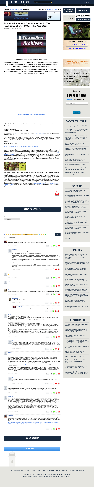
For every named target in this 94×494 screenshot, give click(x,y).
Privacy (39, 470)
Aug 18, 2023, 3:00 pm (12, 428)
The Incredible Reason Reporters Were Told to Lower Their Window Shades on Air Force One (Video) (77, 263)
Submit (77, 112)
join (11, 127)
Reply (47, 245)
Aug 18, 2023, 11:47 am (13, 411)
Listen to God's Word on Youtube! (77, 45)
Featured (12, 5)
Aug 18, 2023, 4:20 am (12, 373)
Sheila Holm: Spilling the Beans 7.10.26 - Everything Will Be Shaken (75, 144)
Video (63, 5)
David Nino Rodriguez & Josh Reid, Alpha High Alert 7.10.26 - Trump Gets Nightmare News (76, 149)
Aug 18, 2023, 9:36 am (12, 392)
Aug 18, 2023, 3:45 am (12, 336)
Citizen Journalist (39, 133)
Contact (33, 470)
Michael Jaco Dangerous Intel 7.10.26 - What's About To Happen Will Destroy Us (75, 207)
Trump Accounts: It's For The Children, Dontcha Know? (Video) (75, 173)
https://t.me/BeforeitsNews (71, 81)
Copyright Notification (60, 470)
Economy (17, 5)
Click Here (17, 133)
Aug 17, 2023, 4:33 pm (12, 277)
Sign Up (88, 2)
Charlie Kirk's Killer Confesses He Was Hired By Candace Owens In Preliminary (76, 160)
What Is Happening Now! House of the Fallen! (76, 126)
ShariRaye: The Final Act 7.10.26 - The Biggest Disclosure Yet (75, 216)
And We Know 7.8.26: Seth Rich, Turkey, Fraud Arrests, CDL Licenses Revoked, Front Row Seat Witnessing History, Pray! (76, 295)
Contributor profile (18, 18)
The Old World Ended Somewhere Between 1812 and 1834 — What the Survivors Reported (76, 361)
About (11, 470)
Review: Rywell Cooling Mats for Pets (74, 356)
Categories (85, 5)
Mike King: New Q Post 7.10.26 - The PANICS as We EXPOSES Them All (77, 232)
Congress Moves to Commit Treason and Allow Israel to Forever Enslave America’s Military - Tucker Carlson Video (75, 270)
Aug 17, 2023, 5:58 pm (16, 302)
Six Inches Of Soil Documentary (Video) (75, 164)
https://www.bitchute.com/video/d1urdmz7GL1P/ (31, 114)
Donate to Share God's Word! (77, 48)
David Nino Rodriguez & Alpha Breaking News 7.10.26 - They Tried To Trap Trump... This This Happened (77, 222)
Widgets (81, 470)
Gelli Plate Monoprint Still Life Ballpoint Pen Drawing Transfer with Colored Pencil (76, 366)
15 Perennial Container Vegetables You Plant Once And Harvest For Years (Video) (76, 168)
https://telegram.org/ (84, 76)
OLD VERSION (83, 11)
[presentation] (77, 108)
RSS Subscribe (73, 470)
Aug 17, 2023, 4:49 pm (12, 285)
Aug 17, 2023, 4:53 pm (12, 294)
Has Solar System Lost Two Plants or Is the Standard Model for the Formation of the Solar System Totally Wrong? (77, 330)
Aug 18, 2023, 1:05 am (16, 269)
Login (84, 2)
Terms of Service (47, 470)
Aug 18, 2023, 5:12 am (16, 348)
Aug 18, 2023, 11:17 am (17, 383)
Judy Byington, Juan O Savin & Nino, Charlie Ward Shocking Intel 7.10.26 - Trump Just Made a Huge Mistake (76, 131)
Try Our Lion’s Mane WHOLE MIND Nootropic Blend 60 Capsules (21, 146)
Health (22, 5)
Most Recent (73, 5)
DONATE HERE (69, 11)
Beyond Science (29, 5)
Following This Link (10, 186)
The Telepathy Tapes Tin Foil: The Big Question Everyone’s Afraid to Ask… (74, 352)
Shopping (79, 5)
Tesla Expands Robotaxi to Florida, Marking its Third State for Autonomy (77, 347)
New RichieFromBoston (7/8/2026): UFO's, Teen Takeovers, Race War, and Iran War (76, 290)
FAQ (28, 470)
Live (60, 5)
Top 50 (67, 5)
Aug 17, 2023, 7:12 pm (21, 311)
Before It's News (19, 2)
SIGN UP (69, 99)
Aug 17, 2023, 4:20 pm (12, 245)
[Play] (76, 31)
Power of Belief (37, 5)
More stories (25, 18)
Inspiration (55, 5)
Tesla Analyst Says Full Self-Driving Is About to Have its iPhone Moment (76, 325)
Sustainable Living (46, 5)
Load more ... (32, 449)
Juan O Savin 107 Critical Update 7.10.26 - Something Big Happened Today (76, 191)
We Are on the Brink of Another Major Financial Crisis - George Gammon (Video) (76, 280)
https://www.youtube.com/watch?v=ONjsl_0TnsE (18, 364)
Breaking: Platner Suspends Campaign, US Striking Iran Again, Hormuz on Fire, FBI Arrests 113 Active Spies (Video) (76, 302)
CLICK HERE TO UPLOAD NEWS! (83, 19)
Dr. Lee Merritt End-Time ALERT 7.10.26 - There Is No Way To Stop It (75, 212)
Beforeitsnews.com (16, 9)
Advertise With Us (19, 470)
